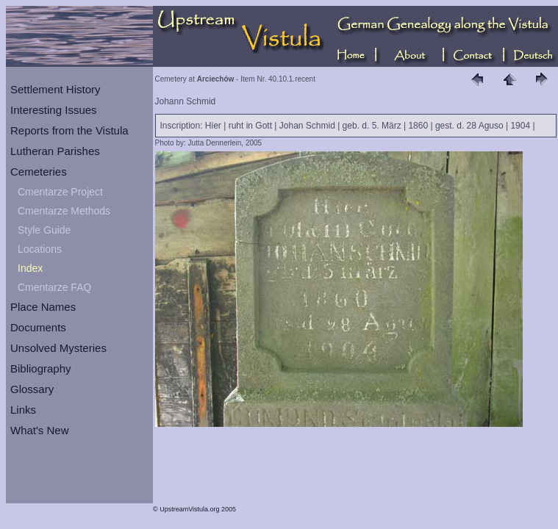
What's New (39, 430)
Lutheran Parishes (55, 151)
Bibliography (40, 368)
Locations (40, 249)
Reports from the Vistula (69, 130)
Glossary (32, 389)
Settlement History (55, 89)
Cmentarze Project (60, 192)
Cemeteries (38, 171)
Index (30, 268)
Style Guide (44, 230)
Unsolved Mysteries (58, 348)
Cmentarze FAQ (54, 287)
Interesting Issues (53, 110)
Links (23, 409)
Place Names (43, 307)
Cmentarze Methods (64, 211)
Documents (38, 327)
